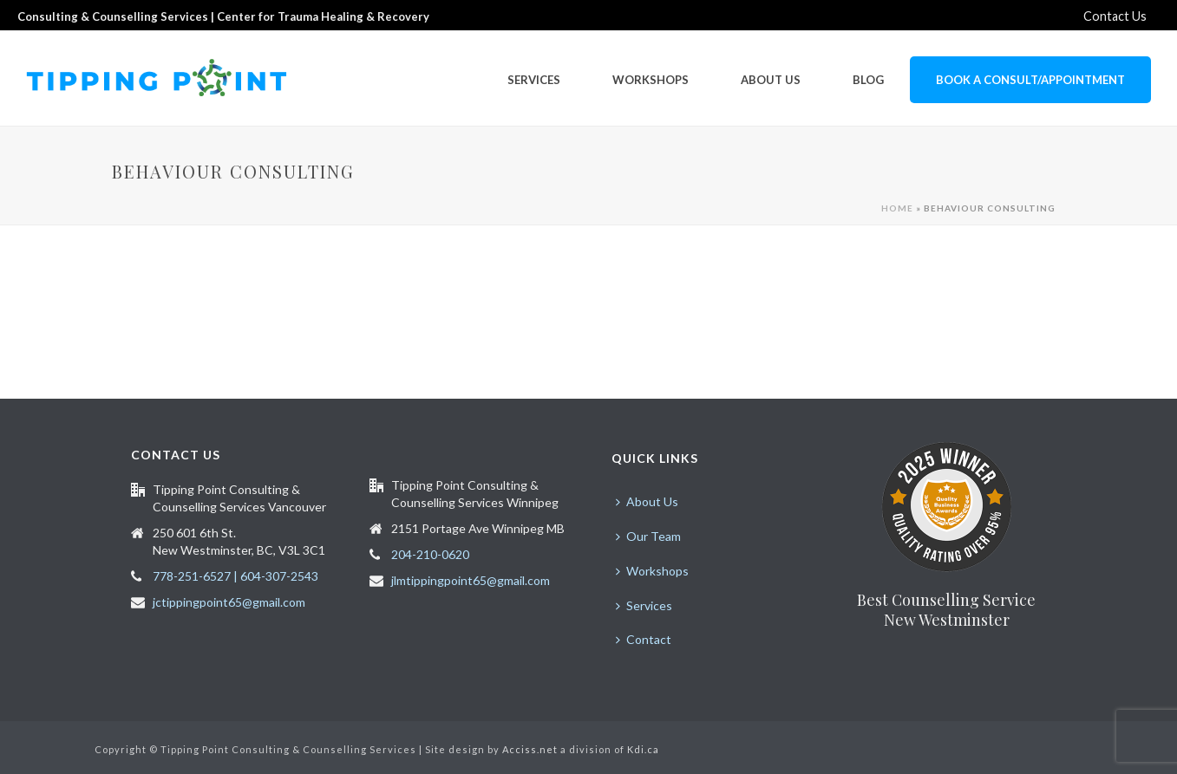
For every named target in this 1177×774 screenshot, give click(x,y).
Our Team (648, 536)
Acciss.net (530, 749)
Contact (643, 639)
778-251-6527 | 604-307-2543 (235, 576)
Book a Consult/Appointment (1030, 80)
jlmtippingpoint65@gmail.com (470, 580)
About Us (771, 80)
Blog (868, 80)
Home (897, 208)
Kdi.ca (643, 749)
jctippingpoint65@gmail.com (229, 602)
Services (533, 80)
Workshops (650, 80)
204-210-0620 (430, 554)
